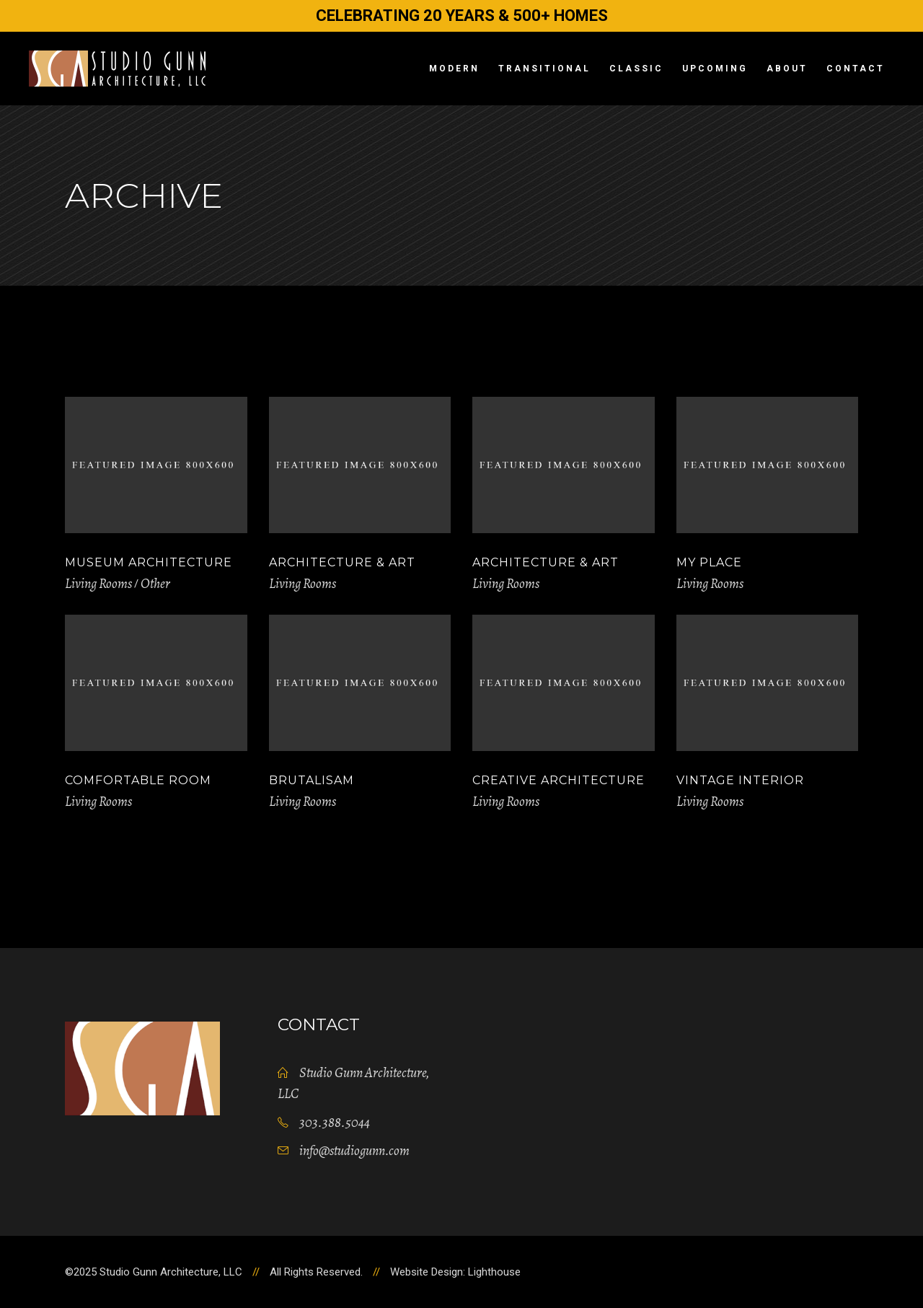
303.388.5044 (334, 1122)
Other (155, 583)
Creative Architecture (558, 780)
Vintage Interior (740, 780)
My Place (709, 562)
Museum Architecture (148, 562)
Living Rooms (98, 583)
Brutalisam (311, 780)
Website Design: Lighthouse (455, 1271)
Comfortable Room (138, 780)
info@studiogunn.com (354, 1150)
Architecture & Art (342, 562)
